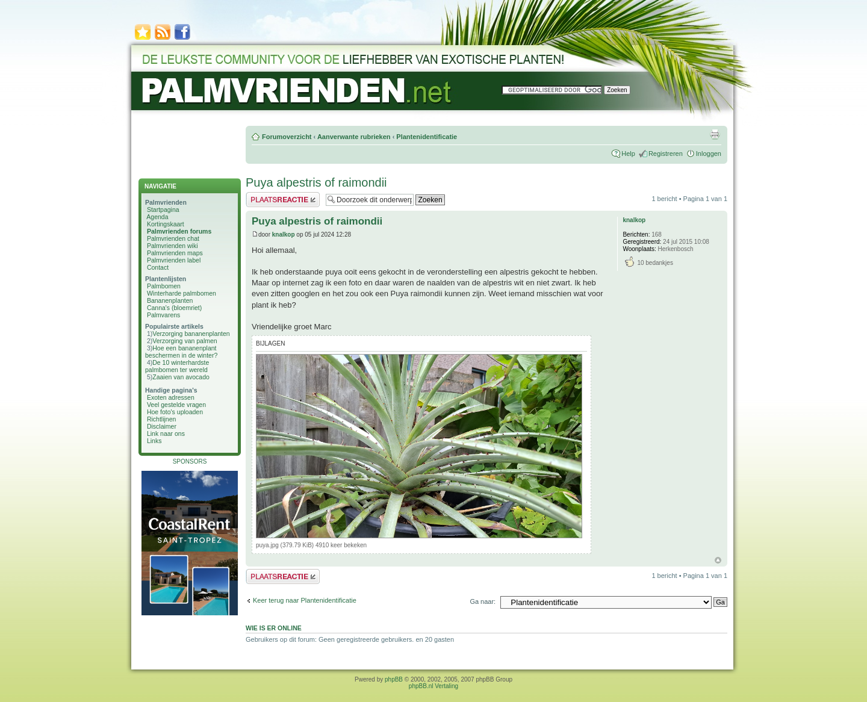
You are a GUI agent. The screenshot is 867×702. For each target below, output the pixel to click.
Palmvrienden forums (179, 231)
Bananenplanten (170, 300)
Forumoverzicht (287, 136)
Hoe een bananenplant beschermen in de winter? (181, 351)
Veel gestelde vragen (176, 404)
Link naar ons (166, 433)
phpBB (394, 679)
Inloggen (708, 153)
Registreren (665, 153)
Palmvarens (163, 314)
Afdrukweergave (714, 134)
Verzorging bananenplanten (190, 333)
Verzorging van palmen (184, 340)
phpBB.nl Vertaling (433, 686)
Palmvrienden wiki (172, 245)
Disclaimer (161, 426)
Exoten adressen (170, 397)
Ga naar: (483, 601)
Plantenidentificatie (426, 136)
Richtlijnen (161, 419)
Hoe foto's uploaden (175, 411)
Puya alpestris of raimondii (316, 182)
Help (628, 153)
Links (154, 440)
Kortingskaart (165, 224)
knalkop (283, 234)
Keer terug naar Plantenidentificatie (304, 600)
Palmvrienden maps (175, 252)
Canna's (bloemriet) (174, 307)
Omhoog (718, 560)
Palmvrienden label (173, 260)
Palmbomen (164, 286)
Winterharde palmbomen (181, 293)
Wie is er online (274, 628)
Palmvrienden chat (173, 238)
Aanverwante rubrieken (354, 136)
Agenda (157, 216)
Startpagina (163, 209)
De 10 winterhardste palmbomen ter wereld (177, 366)
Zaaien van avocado (181, 377)
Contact (158, 267)
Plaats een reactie (283, 199)
